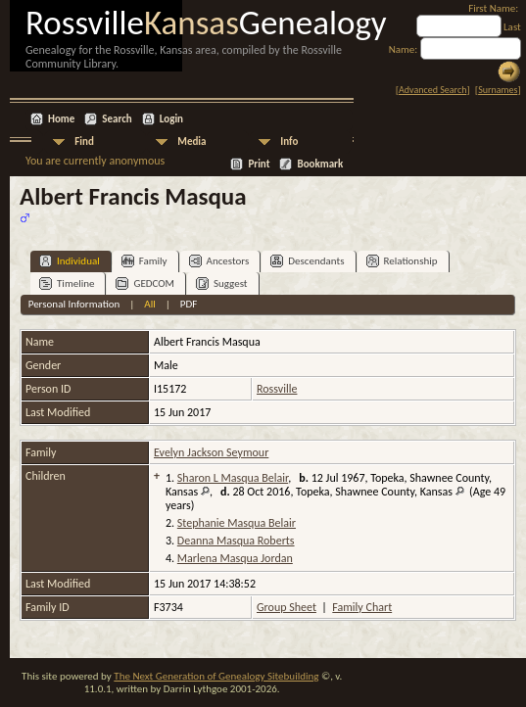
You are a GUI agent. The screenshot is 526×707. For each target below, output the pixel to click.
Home (61, 119)
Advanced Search (432, 89)
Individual (69, 261)
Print (258, 164)
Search (116, 119)
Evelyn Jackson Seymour (211, 452)
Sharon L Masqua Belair (232, 478)
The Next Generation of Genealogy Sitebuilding (216, 676)
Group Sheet (286, 607)
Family (144, 261)
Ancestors (219, 261)
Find (84, 141)
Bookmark (320, 164)
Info (289, 141)
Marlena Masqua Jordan (235, 558)
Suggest (222, 283)
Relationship (402, 261)
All (149, 304)
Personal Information (74, 304)
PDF (189, 304)
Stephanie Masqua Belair (236, 523)
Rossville (277, 389)
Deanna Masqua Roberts (236, 540)
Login (171, 119)
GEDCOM (145, 283)
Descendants (307, 261)
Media (191, 141)
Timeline (66, 283)
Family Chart (362, 607)
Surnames (497, 89)
